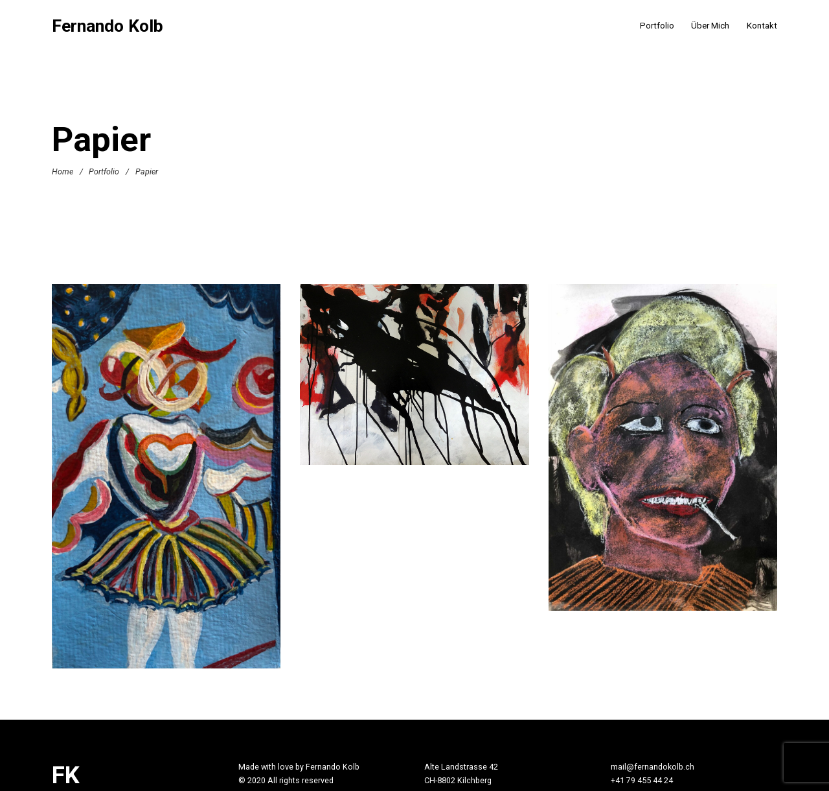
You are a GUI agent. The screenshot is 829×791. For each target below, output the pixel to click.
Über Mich (710, 25)
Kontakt (762, 25)
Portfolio (657, 25)
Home (62, 171)
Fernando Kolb (107, 26)
